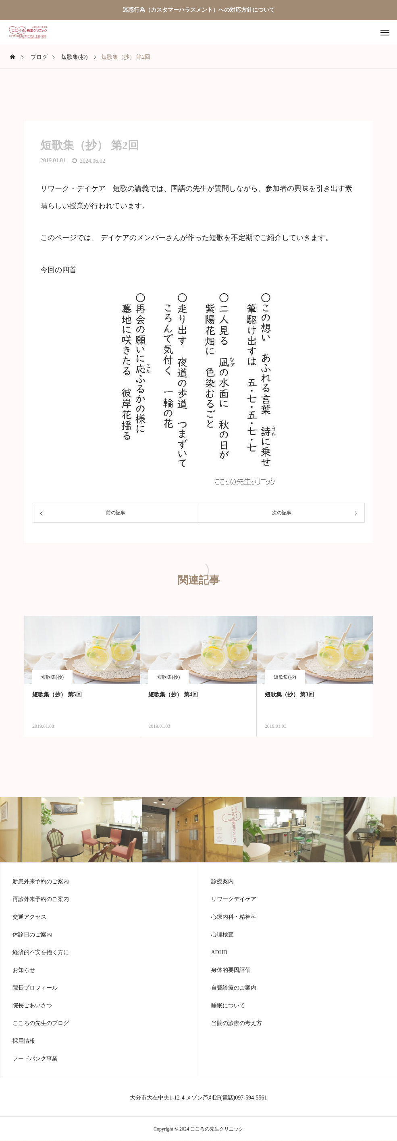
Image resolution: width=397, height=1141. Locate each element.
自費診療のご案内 (233, 988)
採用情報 (23, 1041)
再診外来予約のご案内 (40, 899)
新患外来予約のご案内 (40, 881)
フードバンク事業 (35, 1059)
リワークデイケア (233, 899)
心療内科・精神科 (233, 917)
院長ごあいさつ (32, 1005)
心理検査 (222, 935)
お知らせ (23, 970)
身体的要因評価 (231, 970)
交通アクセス (29, 917)
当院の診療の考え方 (236, 1023)
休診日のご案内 (32, 935)
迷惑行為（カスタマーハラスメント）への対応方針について (199, 10)
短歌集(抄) (52, 677)
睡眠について (228, 1005)
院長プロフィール (35, 988)
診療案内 (222, 881)
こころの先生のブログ (40, 1023)
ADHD (219, 952)
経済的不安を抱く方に (40, 952)
